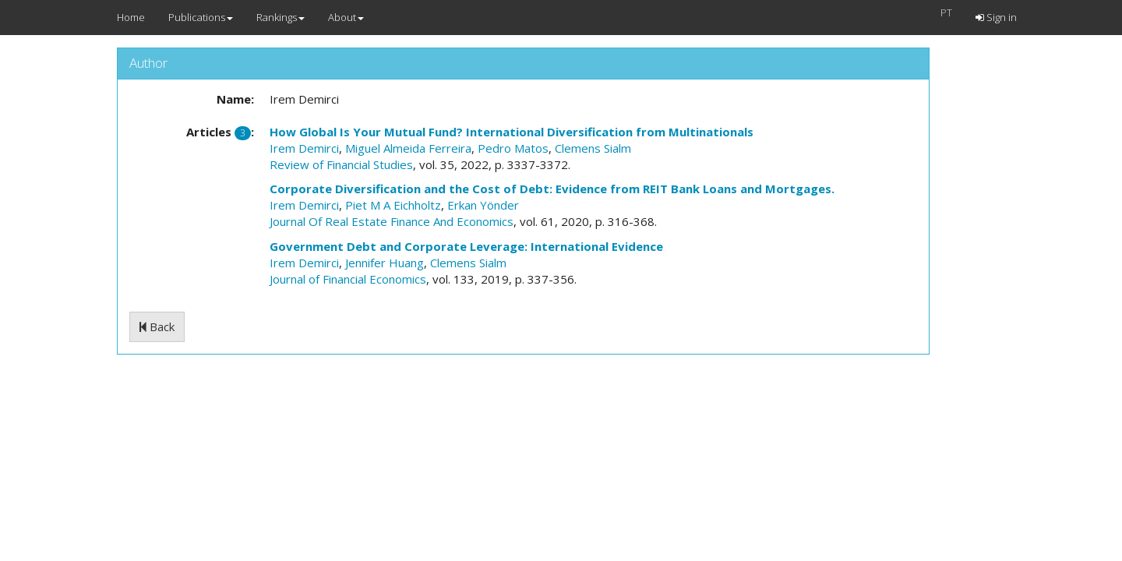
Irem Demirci (304, 148)
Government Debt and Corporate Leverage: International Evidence (466, 246)
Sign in (996, 17)
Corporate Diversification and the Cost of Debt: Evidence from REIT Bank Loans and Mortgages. (552, 188)
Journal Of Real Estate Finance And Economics (391, 221)
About (346, 17)
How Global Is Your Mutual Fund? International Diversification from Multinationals (511, 131)
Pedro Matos (513, 148)
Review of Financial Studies (341, 164)
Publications (200, 17)
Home (131, 17)
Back (157, 326)
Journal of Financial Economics (348, 279)
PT (946, 12)
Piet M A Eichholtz (393, 205)
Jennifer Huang (384, 262)
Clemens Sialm (593, 148)
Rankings (280, 17)
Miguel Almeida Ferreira (408, 148)
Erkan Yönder (483, 205)
